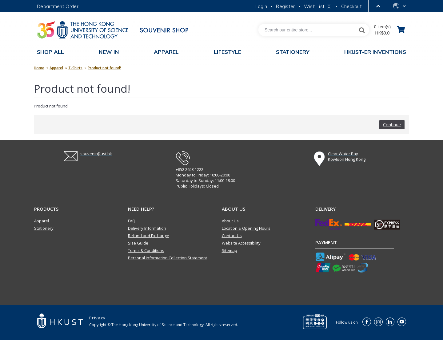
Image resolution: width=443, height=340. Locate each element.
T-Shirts (75, 68)
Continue (392, 124)
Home (39, 68)
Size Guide (138, 243)
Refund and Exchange (148, 235)
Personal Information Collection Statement (167, 258)
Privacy (97, 318)
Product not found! (104, 68)
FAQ (131, 221)
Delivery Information (147, 228)
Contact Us (232, 235)
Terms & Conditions (146, 250)
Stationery (44, 228)
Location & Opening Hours (246, 228)
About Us (230, 221)
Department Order (57, 6)
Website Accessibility (241, 243)
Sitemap (229, 250)
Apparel (56, 68)
